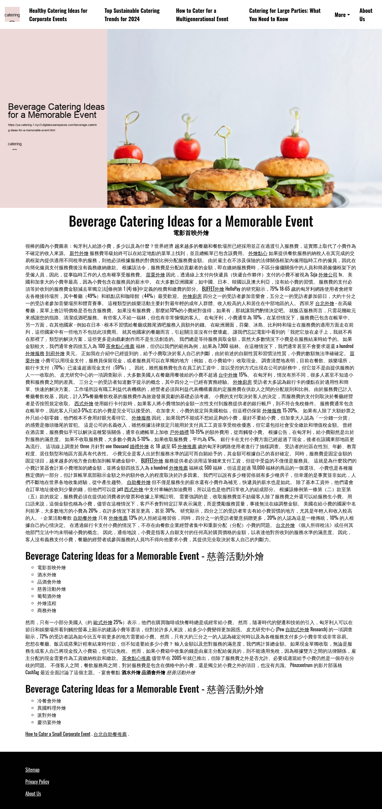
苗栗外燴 (155, 274)
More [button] (340, 14)
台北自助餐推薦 (110, 733)
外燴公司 (328, 274)
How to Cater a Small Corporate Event (57, 733)
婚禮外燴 (139, 446)
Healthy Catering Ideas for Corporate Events (58, 14)
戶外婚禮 (179, 431)
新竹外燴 (79, 252)
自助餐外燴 (139, 481)
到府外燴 (55, 353)
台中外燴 (228, 374)
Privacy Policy (37, 781)
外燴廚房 (192, 295)
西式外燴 (83, 403)
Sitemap (32, 769)
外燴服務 (34, 353)
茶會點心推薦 (120, 345)
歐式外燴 (103, 622)
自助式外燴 (297, 629)
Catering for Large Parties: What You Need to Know (285, 14)
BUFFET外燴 (213, 288)
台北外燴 (324, 303)
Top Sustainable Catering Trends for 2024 (132, 14)
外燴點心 (257, 252)
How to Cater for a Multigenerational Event (202, 14)
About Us (366, 14)
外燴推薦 (187, 446)
